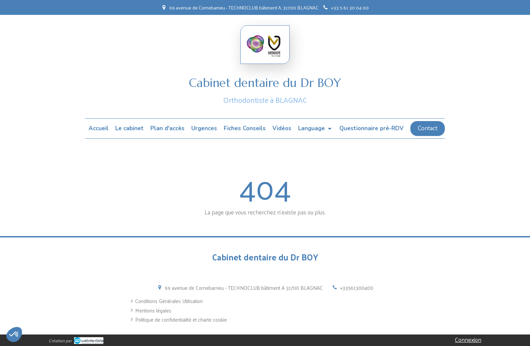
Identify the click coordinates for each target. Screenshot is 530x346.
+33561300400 (356, 287)
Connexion (468, 340)
